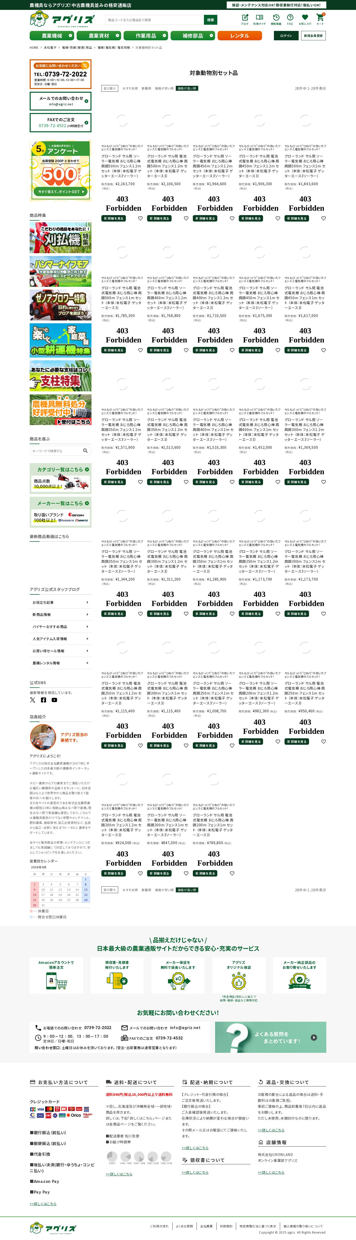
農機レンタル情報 (46, 662)
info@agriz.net (185, 1027)
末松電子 (50, 47)
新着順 (146, 88)
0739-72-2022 (97, 1027)
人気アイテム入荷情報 (50, 638)
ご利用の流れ (159, 1226)
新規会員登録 (313, 35)
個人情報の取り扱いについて (303, 1226)
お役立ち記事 (43, 602)
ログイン (286, 35)
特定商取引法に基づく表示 (258, 1226)
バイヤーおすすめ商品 (50, 626)
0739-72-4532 (169, 1038)
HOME (34, 47)
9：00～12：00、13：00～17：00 (75, 1036)
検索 (210, 19)
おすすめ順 (130, 88)
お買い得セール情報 (48, 650)
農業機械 (52, 35)
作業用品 (146, 35)
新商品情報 (42, 614)
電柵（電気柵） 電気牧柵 (114, 47)
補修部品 (193, 35)
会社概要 (206, 1226)
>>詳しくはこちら (43, 1203)
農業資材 (99, 35)
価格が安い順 (164, 88)
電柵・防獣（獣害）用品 (77, 47)
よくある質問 (184, 1226)
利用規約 (226, 1226)
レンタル (239, 35)
